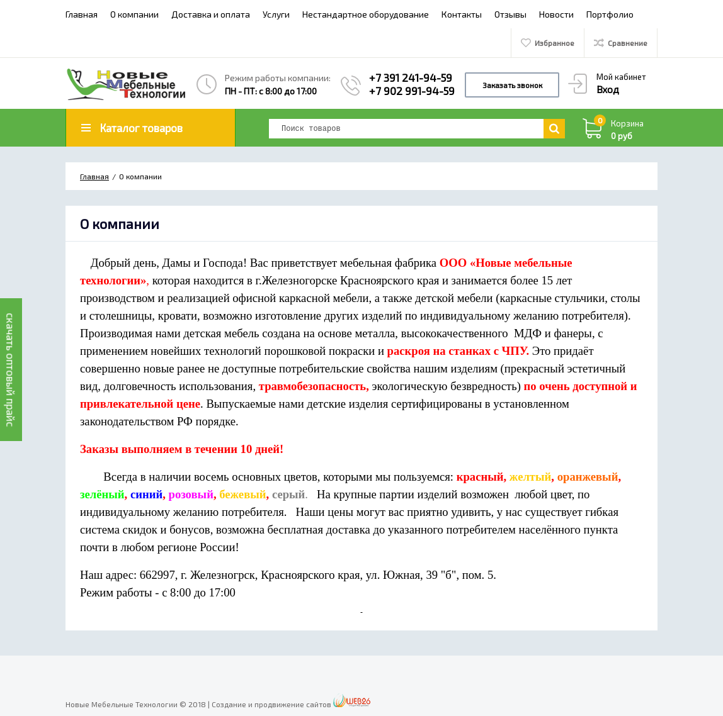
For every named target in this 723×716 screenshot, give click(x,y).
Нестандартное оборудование (365, 14)
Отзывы (510, 14)
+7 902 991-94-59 (412, 90)
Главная (81, 14)
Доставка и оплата (210, 14)
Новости (556, 14)
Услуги (276, 14)
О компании (134, 14)
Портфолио (610, 14)
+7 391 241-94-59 (410, 77)
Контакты (461, 14)
